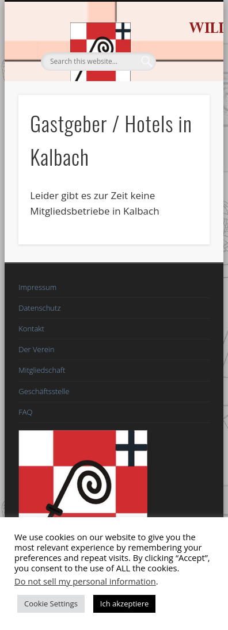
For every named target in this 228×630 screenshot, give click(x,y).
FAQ (25, 412)
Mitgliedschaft (41, 370)
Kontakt (31, 328)
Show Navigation (181, 103)
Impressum (37, 287)
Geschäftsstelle (43, 391)
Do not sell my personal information (85, 581)
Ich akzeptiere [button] (124, 603)
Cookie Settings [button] (51, 603)
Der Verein (36, 349)
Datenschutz (39, 308)
